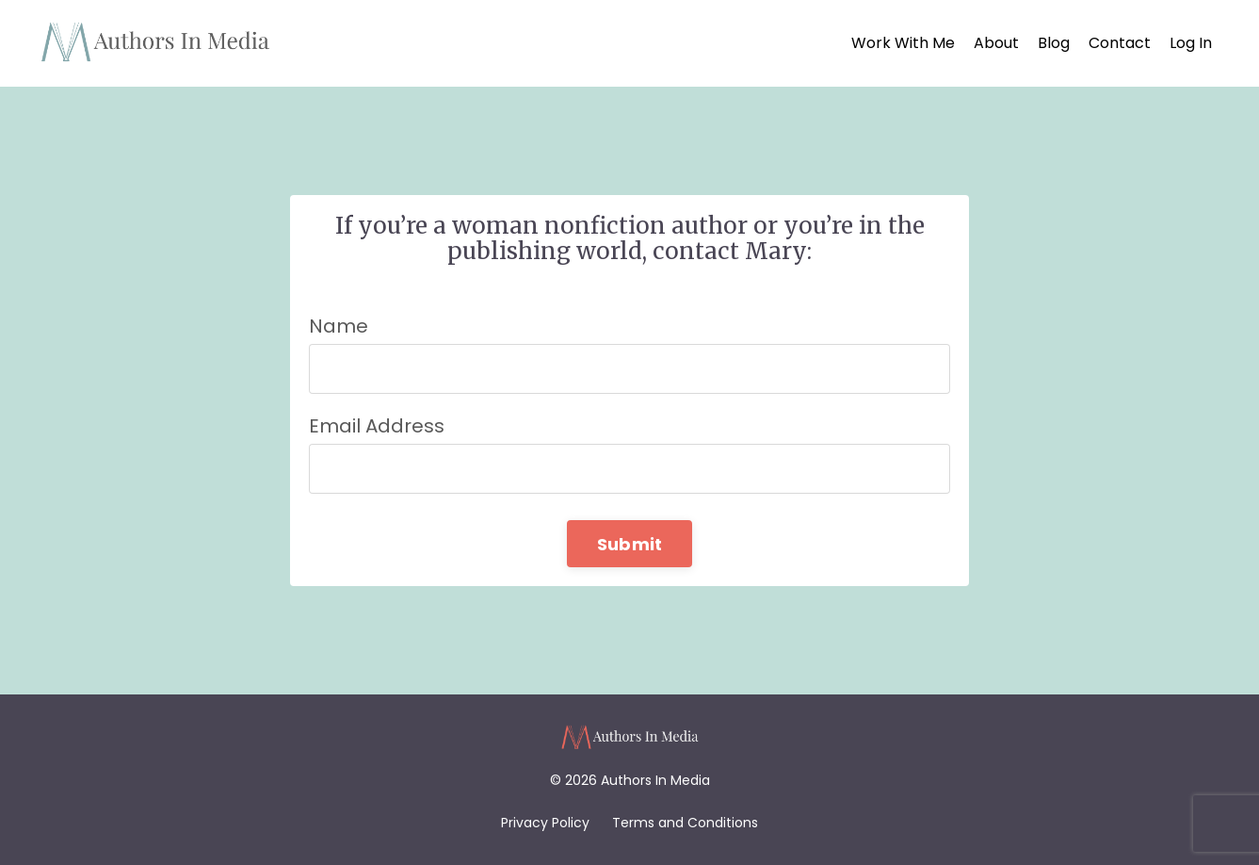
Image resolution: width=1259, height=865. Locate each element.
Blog (1054, 43)
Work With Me (903, 43)
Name (338, 326)
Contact (1120, 43)
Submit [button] (630, 544)
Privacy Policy (545, 822)
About (996, 43)
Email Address (376, 426)
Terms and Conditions (685, 822)
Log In (1191, 43)
